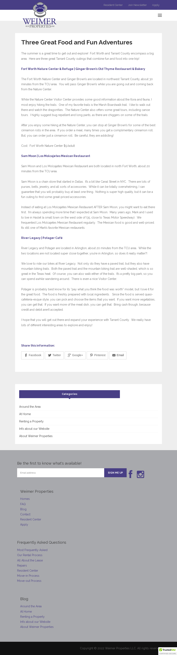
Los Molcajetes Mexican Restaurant (64, 156)
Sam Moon (28, 156)
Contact (25, 514)
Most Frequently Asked (32, 550)
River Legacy (31, 238)
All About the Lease (30, 560)
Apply (155, 5)
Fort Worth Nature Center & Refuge (47, 69)
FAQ (23, 504)
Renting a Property (31, 421)
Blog (23, 509)
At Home (25, 414)
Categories (69, 393)
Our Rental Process (29, 555)
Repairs (22, 565)
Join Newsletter (137, 5)
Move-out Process (29, 580)
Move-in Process (28, 575)
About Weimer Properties (36, 436)
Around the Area (30, 406)
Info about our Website (34, 428)
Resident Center (113, 5)
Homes (25, 498)
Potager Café (53, 238)
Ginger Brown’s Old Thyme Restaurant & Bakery (110, 69)
